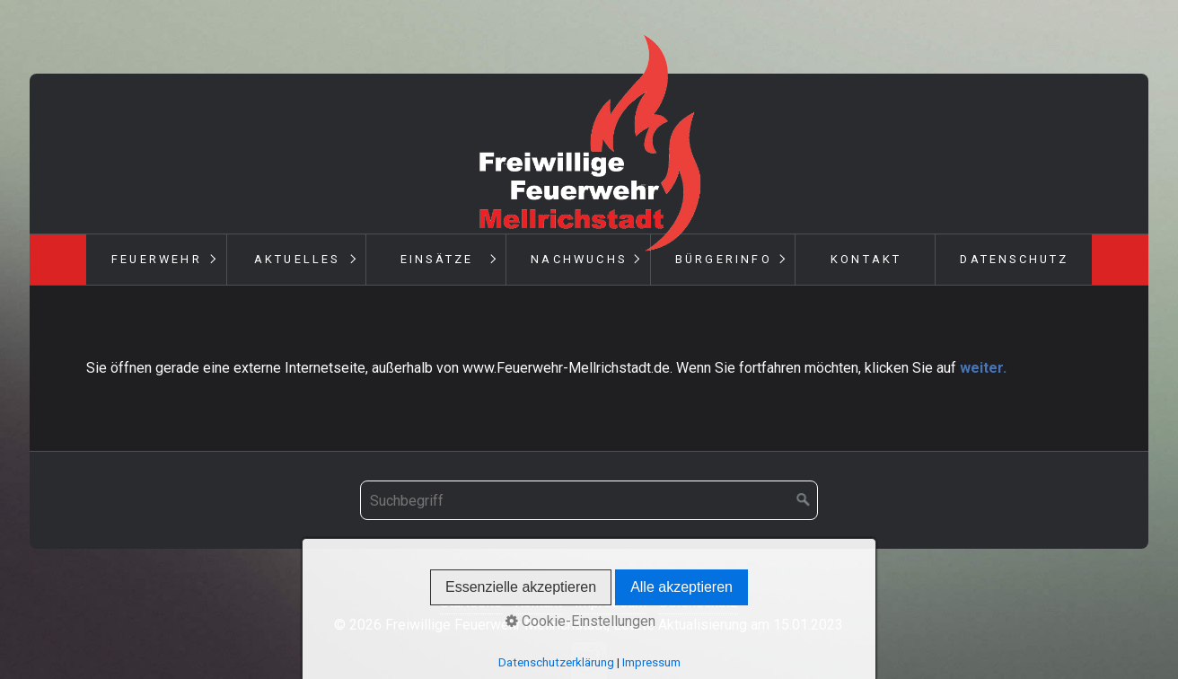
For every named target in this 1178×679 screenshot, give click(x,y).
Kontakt (866, 259)
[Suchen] (803, 500)
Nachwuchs (579, 259)
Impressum (610, 602)
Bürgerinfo (723, 259)
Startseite (471, 602)
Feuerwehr (156, 259)
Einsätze (437, 259)
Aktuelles (297, 259)
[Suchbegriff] (589, 500)
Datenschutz (1014, 259)
